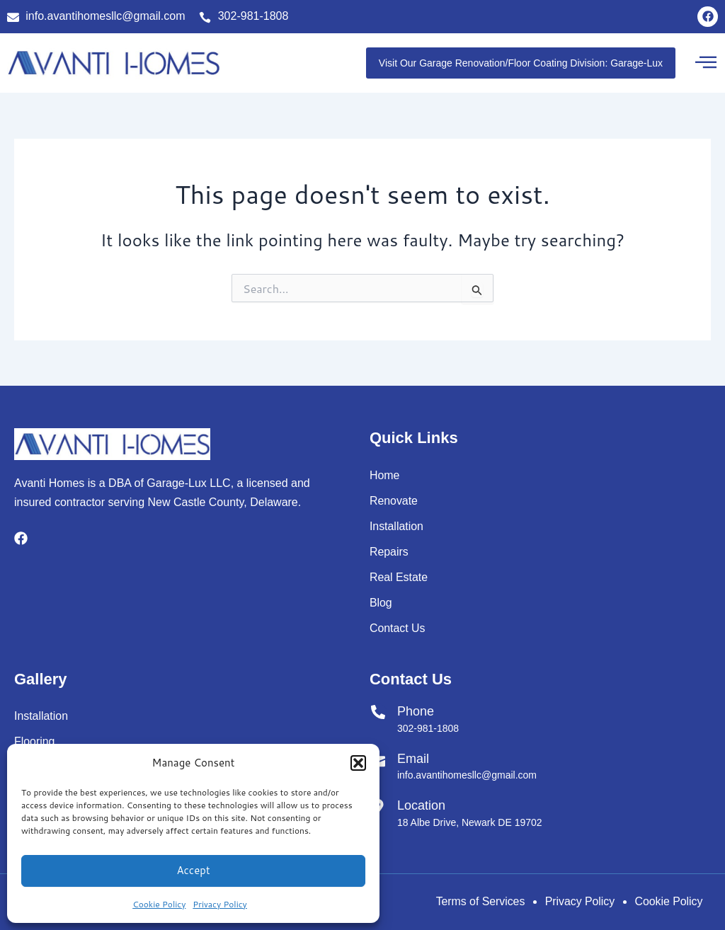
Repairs (389, 552)
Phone (415, 711)
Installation (397, 526)
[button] (358, 763)
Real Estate (399, 577)
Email (413, 759)
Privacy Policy (219, 904)
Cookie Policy (158, 904)
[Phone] (378, 712)
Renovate (394, 501)
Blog (381, 603)
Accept (193, 870)
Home (385, 475)
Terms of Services (477, 901)
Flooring (34, 741)
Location (421, 805)
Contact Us (398, 628)
